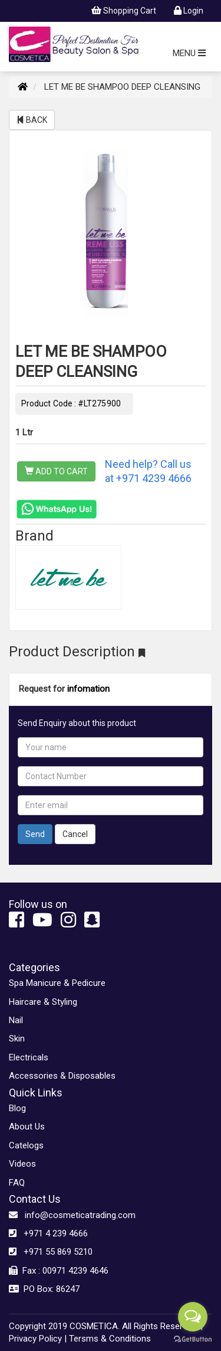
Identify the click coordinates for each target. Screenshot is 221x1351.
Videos (22, 1163)
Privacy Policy (35, 1338)
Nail (16, 1020)
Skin (17, 1038)
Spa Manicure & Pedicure (57, 983)
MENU (189, 53)
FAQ (17, 1182)
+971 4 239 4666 (48, 1233)
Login (188, 10)
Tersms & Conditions (110, 1338)
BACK (32, 120)
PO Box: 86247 (44, 1289)
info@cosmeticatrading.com (72, 1215)
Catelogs (26, 1145)
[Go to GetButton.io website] (193, 1339)
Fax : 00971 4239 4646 (58, 1270)
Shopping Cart (123, 10)
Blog (17, 1108)
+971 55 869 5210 (51, 1251)
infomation (88, 688)
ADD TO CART (56, 471)
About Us (27, 1126)
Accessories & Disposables (62, 1075)
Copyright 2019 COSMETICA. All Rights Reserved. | (106, 1326)
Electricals (28, 1057)
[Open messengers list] (192, 1317)
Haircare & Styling (43, 1002)
